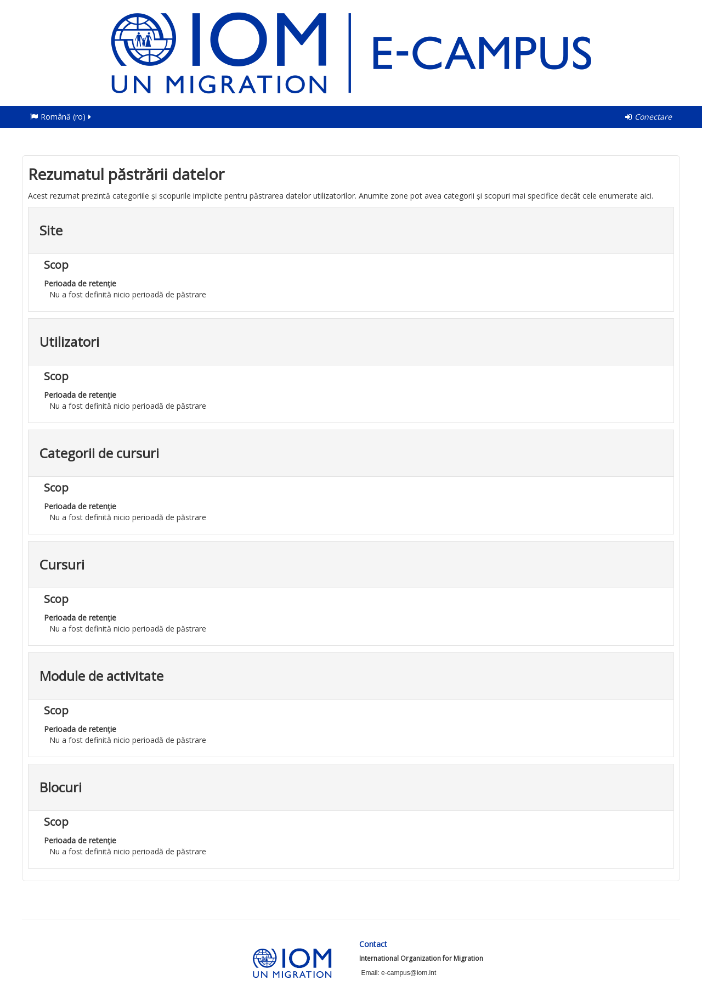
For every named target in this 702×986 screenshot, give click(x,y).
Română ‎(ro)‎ (61, 116)
